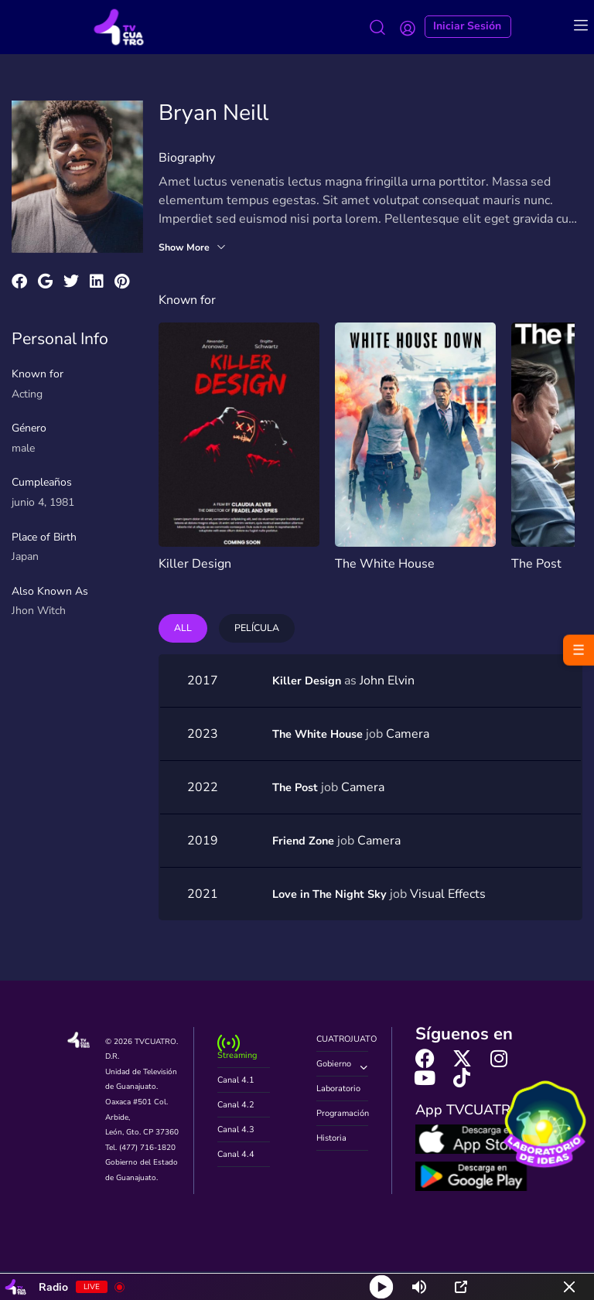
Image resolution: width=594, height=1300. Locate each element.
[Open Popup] (461, 1287)
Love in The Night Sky (334, 895)
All (184, 629)
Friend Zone (306, 842)
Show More (196, 247)
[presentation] (556, 465)
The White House (385, 563)
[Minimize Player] (569, 1287)
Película (262, 629)
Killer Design (195, 563)
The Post (536, 563)
